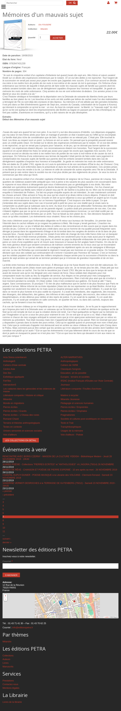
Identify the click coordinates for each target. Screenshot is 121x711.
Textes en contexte (12, 427)
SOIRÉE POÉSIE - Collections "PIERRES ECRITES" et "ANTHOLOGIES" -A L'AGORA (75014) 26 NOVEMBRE (58, 464)
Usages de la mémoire (72, 430)
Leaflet (106, 617)
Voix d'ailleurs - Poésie (72, 434)
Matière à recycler (69, 395)
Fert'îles (7, 381)
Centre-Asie (9, 369)
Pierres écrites (10, 407)
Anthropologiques (69, 361)
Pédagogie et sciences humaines (77, 403)
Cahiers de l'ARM (69, 365)
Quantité (31, 38)
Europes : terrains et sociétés (75, 377)
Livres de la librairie (12, 702)
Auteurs (6, 659)
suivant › (7, 538)
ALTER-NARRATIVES (71, 357)
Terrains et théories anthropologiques (21, 423)
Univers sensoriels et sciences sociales (22, 430)
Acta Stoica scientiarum (15, 357)
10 (4, 527)
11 (4, 531)
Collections (8, 655)
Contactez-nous (10, 684)
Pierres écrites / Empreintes (74, 407)
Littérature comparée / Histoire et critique (23, 395)
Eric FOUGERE (45, 25)
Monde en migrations (13, 403)
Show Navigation (3, 4)
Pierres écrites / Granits (15, 411)
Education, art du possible (73, 373)
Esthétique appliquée (13, 377)
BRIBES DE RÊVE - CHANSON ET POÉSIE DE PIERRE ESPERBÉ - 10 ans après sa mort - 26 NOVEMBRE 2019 (60, 469)
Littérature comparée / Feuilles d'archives (81, 388)
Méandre (44, 29)
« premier (7, 491)
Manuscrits (8, 666)
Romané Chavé (11, 419)
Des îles (7, 373)
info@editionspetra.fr (22, 627)
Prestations (8, 680)
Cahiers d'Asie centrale (14, 365)
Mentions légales (11, 688)
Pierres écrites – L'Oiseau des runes (21, 415)
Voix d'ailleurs (10, 434)
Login (107, 3)
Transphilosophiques (71, 427)
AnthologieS (9, 361)
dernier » (7, 542)
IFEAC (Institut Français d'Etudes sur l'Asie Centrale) (87, 381)
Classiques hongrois (71, 369)
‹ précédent (8, 494)
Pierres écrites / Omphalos (74, 411)
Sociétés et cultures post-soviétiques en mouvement (86, 419)
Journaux (65, 384)
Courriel (8, 561)
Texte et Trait (67, 423)
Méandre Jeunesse (70, 399)
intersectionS (9, 384)
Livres (6, 663)
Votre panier (114, 3)
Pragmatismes (68, 415)
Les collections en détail (20, 440)
